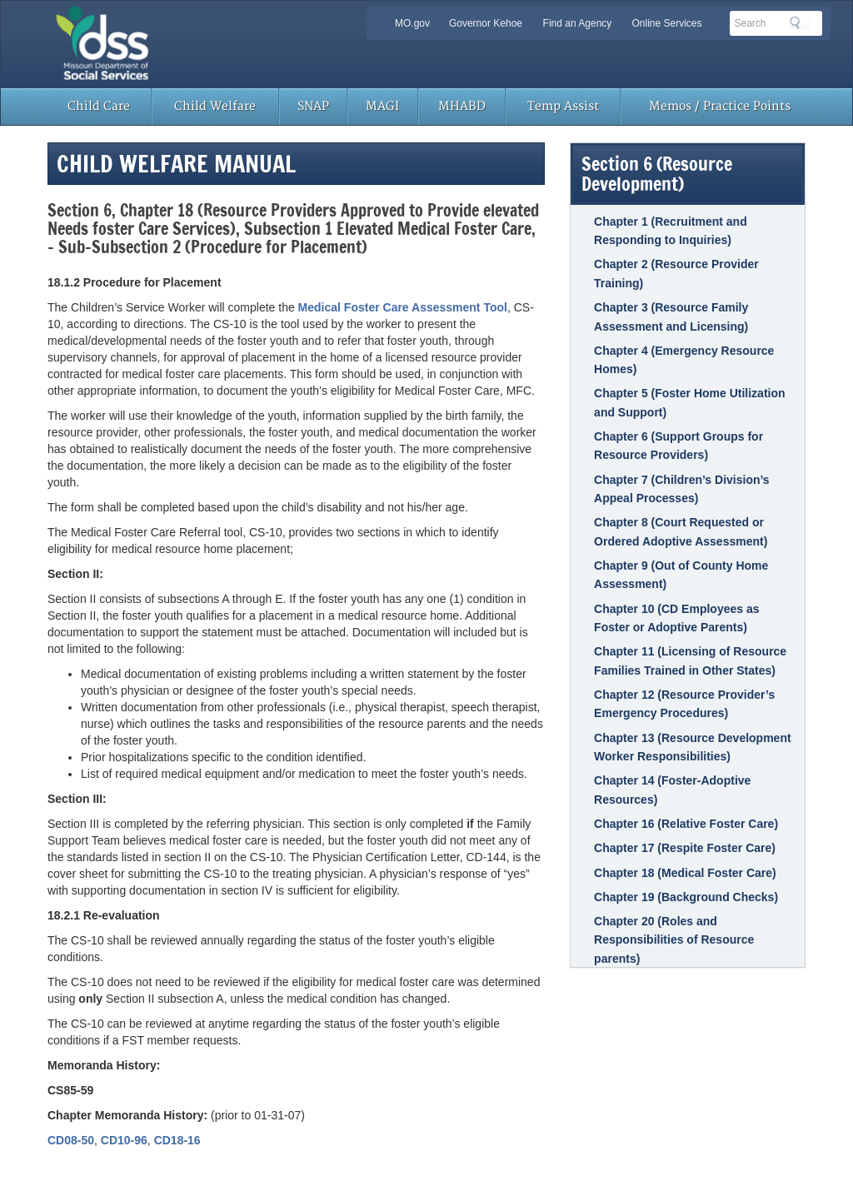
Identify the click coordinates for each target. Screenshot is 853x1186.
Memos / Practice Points (720, 106)
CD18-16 (177, 1140)
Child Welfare (215, 106)
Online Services (666, 23)
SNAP (313, 106)
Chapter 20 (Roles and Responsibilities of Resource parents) (674, 939)
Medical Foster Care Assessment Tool (402, 307)
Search (800, 22)
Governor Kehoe (485, 23)
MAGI (382, 106)
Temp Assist (563, 106)
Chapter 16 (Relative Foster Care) (686, 823)
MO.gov (412, 23)
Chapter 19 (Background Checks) (686, 897)
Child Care (98, 106)
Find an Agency (577, 23)
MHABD (462, 106)
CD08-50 (70, 1140)
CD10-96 (124, 1140)
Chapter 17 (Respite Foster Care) (685, 848)
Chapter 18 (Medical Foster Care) (685, 873)
